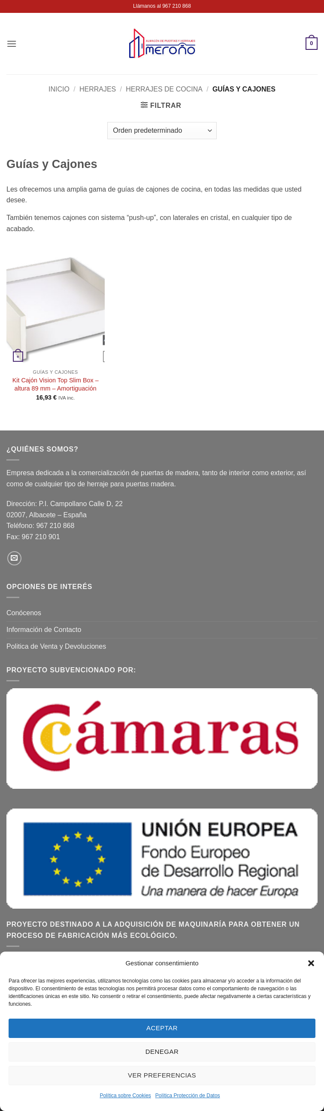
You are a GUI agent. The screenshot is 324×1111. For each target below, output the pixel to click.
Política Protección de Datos (187, 1096)
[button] (311, 963)
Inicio (59, 89)
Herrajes (97, 89)
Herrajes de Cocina (164, 89)
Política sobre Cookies (125, 1096)
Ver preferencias (162, 1075)
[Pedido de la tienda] (161, 130)
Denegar (162, 1051)
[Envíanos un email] (14, 558)
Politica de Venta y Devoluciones (56, 646)
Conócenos (23, 613)
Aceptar (162, 1028)
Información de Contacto (43, 629)
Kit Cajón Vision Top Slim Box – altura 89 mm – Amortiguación (55, 384)
